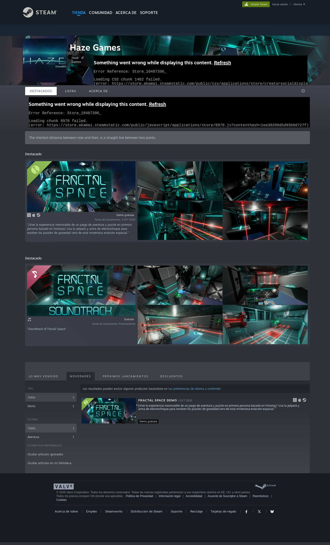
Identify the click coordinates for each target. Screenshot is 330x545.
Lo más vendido (43, 379)
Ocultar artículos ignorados (45, 457)
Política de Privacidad (139, 499)
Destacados (41, 91)
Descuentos (171, 379)
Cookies (61, 502)
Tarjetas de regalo (223, 514)
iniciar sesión (280, 4)
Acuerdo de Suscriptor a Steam (227, 499)
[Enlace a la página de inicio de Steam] (44, 16)
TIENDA (79, 12)
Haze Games (95, 47)
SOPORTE (149, 12)
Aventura (51, 440)
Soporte (176, 514)
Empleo (91, 514)
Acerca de (126, 12)
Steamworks (114, 514)
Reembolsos (261, 499)
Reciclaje (196, 514)
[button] (195, 413)
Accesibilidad (194, 499)
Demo (51, 409)
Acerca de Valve (66, 514)
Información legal (169, 499)
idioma (297, 4)
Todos (51, 400)
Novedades (80, 379)
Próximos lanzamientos (126, 379)
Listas (70, 91)
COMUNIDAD (100, 12)
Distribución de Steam (147, 514)
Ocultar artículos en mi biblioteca (49, 466)
